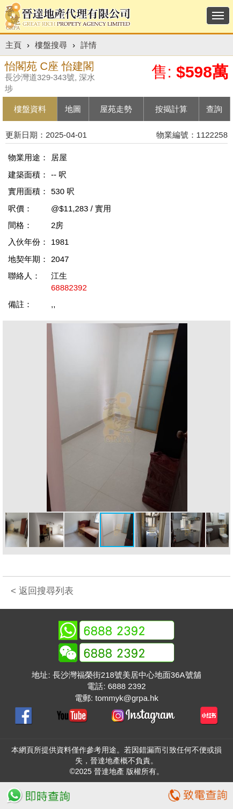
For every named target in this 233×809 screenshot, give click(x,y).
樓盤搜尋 (51, 44)
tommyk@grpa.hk (126, 697)
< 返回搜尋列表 (42, 591)
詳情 (89, 44)
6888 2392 (127, 686)
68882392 (69, 287)
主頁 (13, 44)
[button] (219, 333)
